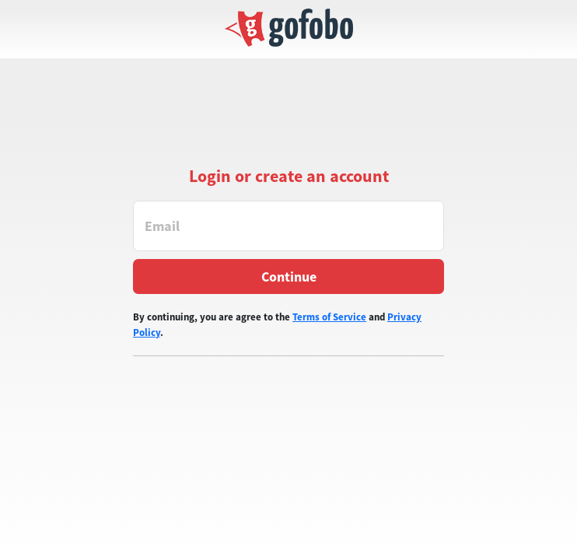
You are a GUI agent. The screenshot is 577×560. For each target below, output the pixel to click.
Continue (288, 276)
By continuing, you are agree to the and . (277, 324)
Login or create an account (289, 176)
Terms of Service (329, 317)
